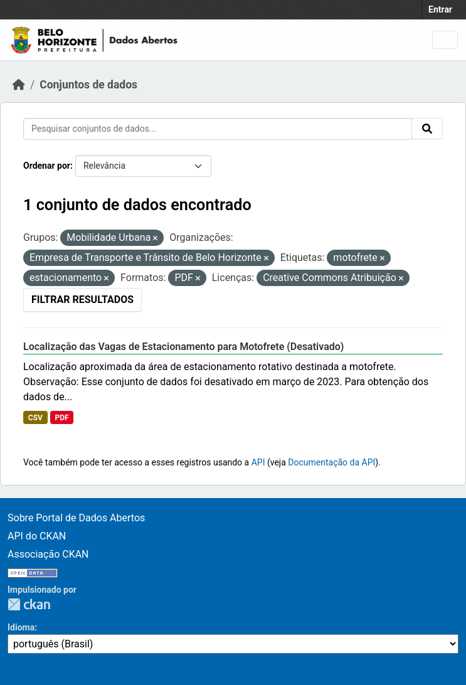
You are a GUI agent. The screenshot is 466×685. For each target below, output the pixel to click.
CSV (35, 417)
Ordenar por (46, 166)
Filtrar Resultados (82, 299)
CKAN (29, 604)
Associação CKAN (48, 554)
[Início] (19, 84)
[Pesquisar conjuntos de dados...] (217, 129)
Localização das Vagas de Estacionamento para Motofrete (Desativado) (183, 347)
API (258, 462)
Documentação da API (331, 462)
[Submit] (427, 128)
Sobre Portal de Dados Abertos (76, 518)
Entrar (440, 9)
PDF (61, 417)
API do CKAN (37, 536)
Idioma (21, 627)
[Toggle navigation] (445, 40)
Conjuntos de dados (88, 84)
